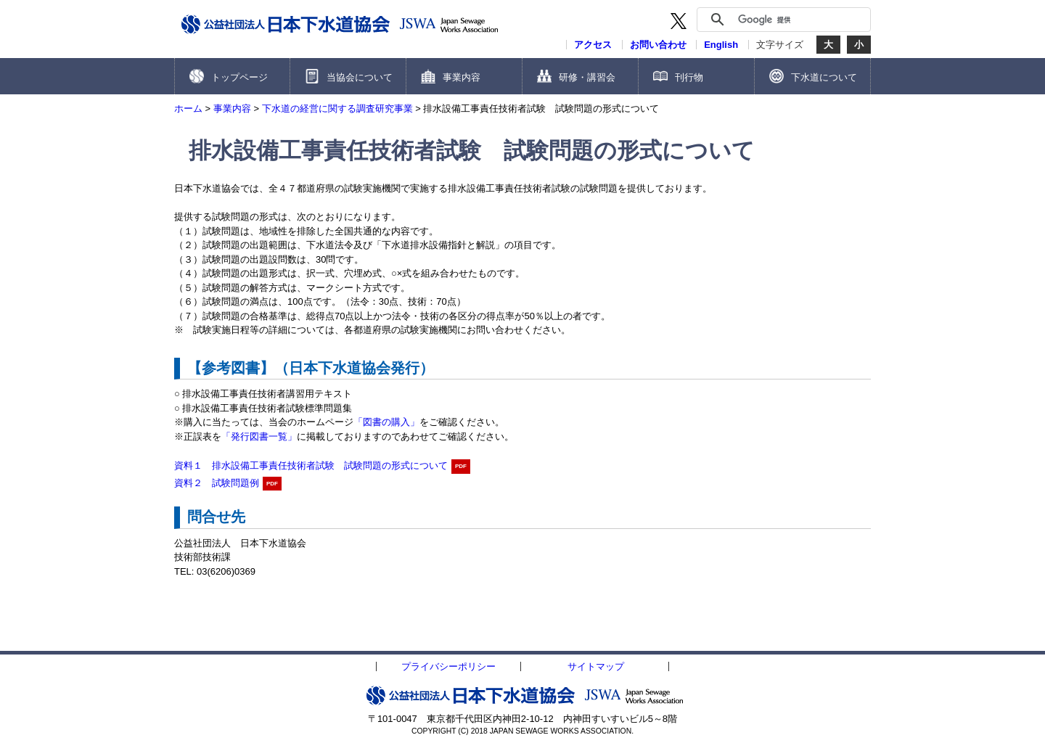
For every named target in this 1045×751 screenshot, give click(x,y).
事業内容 (232, 108)
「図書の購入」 (386, 421)
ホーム (188, 108)
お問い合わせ (658, 44)
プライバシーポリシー (448, 666)
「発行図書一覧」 (259, 436)
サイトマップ (595, 666)
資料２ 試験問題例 (216, 482)
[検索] (800, 19)
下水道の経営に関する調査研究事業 (337, 108)
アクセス (593, 44)
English (721, 44)
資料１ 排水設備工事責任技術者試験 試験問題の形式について (311, 465)
